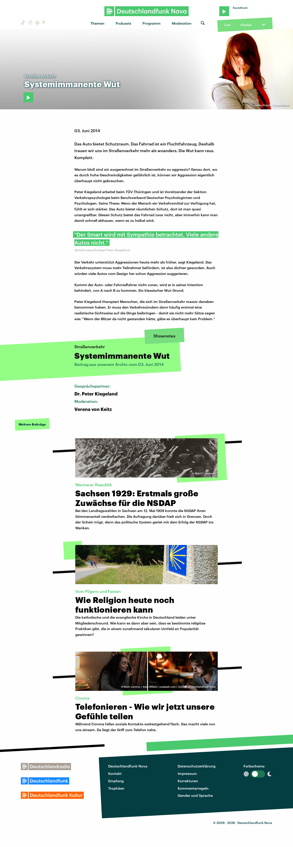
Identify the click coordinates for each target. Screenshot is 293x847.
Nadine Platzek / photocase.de (271, 105)
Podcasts (123, 23)
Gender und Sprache (195, 795)
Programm (151, 23)
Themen (97, 23)
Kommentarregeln (193, 788)
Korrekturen (188, 781)
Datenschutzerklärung (196, 766)
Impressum (187, 773)
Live (227, 25)
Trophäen (116, 788)
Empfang (116, 781)
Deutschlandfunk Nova (127, 766)
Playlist (246, 25)
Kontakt (115, 773)
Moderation (182, 23)
